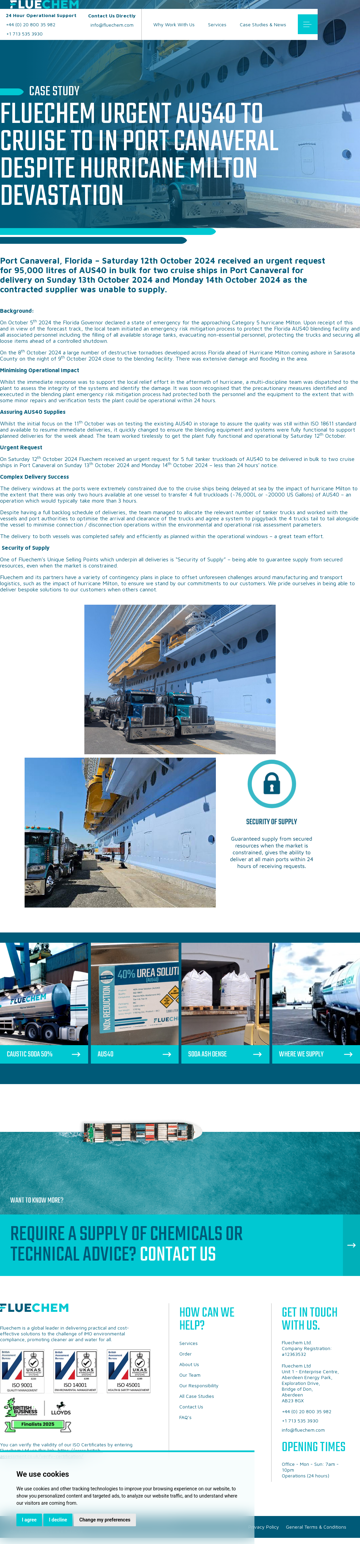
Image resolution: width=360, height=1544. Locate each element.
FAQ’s (185, 1417)
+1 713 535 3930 (24, 34)
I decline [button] (58, 1519)
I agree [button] (29, 1519)
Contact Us (178, 1255)
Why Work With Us (174, 24)
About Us (189, 1364)
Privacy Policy (263, 1527)
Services (217, 24)
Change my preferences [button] (104, 1519)
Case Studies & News (263, 24)
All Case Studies (196, 1396)
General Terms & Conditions (316, 1527)
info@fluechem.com (112, 20)
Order (185, 1354)
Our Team (189, 1375)
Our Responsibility (199, 1385)
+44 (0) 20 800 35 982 (41, 19)
